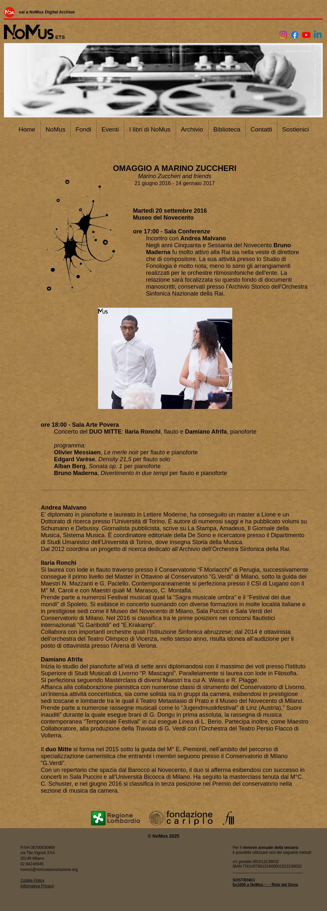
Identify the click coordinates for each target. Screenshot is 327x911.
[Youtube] (306, 35)
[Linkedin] (318, 35)
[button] (165, 358)
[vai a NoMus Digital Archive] (46, 12)
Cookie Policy (32, 880)
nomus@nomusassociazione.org (49, 869)
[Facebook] (295, 35)
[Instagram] (283, 35)
